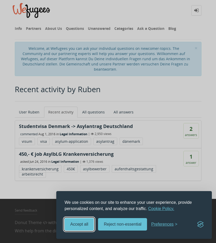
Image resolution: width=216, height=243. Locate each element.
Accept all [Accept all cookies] (79, 224)
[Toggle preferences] (164, 224)
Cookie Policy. (161, 208)
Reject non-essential (122, 224)
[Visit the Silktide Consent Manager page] (200, 224)
